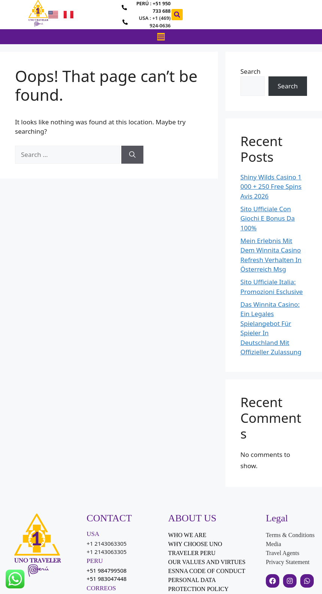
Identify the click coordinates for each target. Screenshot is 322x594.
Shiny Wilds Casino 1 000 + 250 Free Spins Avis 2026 (270, 186)
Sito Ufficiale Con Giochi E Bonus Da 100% (267, 218)
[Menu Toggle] (161, 36)
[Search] (132, 155)
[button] (177, 14)
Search (250, 71)
